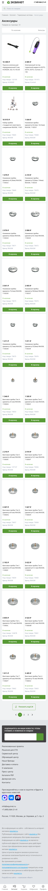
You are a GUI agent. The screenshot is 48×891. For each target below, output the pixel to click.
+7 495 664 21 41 (40, 2)
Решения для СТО (10, 750)
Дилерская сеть (9, 779)
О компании (7, 768)
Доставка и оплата (10, 764)
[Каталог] (14, 887)
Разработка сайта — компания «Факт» (17, 877)
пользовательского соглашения (15, 867)
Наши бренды (8, 761)
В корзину (13, 88)
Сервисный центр (10, 753)
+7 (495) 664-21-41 (10, 809)
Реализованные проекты (13, 746)
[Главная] (5, 887)
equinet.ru (14, 831)
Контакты (6, 782)
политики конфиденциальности (15, 864)
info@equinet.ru (9, 806)
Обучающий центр (10, 757)
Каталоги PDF (8, 775)
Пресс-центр (7, 771)
